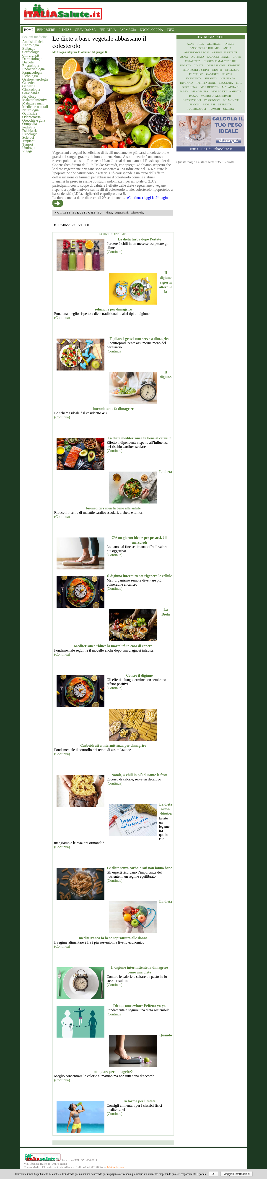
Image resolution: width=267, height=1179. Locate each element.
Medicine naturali (35, 107)
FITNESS (65, 29)
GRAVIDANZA (85, 29)
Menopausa (200, 91)
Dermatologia (32, 59)
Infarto (210, 78)
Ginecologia (31, 89)
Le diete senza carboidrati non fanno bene (139, 868)
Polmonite (230, 100)
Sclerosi (28, 137)
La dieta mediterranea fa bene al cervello (139, 438)
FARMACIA (127, 29)
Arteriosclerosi (196, 52)
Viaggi (27, 151)
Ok (213, 1174)
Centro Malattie (211, 37)
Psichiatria (30, 131)
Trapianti (29, 141)
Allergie (213, 43)
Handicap (29, 96)
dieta (109, 212)
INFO (170, 29)
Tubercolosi (196, 108)
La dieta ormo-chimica (165, 809)
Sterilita (225, 104)
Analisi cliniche (33, 42)
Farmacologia (32, 72)
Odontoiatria (31, 117)
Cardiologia (31, 52)
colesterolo (137, 212)
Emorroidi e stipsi (195, 69)
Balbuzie (28, 48)
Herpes (227, 74)
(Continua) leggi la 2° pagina (148, 198)
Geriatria (28, 86)
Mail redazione (116, 1167)
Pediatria (28, 127)
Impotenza (194, 78)
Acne (190, 43)
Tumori (27, 144)
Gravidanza (30, 93)
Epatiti (217, 69)
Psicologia (30, 134)
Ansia (227, 48)
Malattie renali (33, 103)
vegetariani (121, 212)
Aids (200, 43)
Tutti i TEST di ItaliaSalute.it (210, 149)
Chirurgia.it (30, 55)
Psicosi (194, 104)
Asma (184, 56)
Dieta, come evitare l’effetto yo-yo (139, 1006)
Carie (237, 56)
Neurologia (30, 110)
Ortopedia (29, 124)
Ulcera (228, 108)
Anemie (229, 43)
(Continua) (114, 252)
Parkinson (212, 100)
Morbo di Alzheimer (216, 95)
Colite (199, 65)
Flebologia (30, 76)
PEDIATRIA (107, 29)
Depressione (216, 65)
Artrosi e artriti (224, 52)
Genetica (28, 83)
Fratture (196, 74)
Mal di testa (209, 87)
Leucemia (226, 82)
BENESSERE (46, 29)
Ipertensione (206, 82)
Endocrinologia (33, 69)
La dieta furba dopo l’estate (139, 239)
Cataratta (192, 61)
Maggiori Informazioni (236, 1174)
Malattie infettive (35, 100)
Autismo (197, 56)
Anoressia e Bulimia (205, 48)
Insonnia (186, 82)
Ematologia (30, 66)
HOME (29, 29)
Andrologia (30, 45)
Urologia (28, 148)
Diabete (28, 62)
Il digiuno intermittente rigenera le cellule (139, 576)
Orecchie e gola (33, 120)
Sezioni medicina (35, 37)
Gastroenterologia (35, 79)
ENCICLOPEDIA (151, 29)
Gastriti (212, 74)
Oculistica (29, 113)
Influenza (227, 78)
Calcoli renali (218, 56)
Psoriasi (209, 104)
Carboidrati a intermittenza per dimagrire (113, 745)
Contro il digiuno (139, 675)
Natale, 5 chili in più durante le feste (139, 775)
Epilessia (232, 69)
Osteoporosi (191, 100)
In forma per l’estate (139, 1101)
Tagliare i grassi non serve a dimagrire (139, 339)
